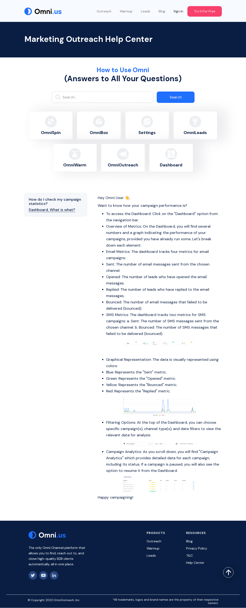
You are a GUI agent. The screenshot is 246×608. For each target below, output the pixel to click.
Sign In (178, 11)
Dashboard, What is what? (52, 210)
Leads (145, 11)
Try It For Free (204, 11)
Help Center (195, 562)
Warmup (126, 11)
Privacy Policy (196, 548)
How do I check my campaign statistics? (55, 201)
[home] (43, 11)
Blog (162, 11)
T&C (189, 555)
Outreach (104, 11)
